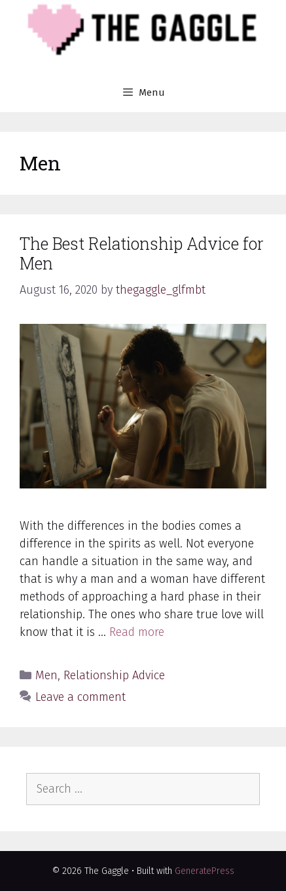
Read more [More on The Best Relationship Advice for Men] (136, 632)
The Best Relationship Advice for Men (142, 253)
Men (46, 675)
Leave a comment (80, 697)
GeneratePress (204, 871)
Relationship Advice (114, 675)
